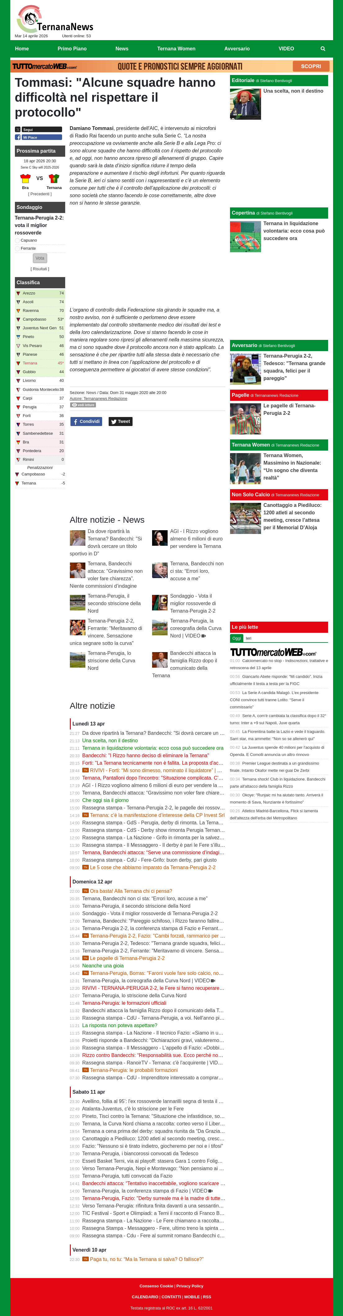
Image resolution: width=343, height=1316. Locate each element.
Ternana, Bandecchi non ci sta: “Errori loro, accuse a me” (197, 571)
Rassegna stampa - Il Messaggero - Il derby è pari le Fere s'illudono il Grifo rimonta (173, 845)
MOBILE (192, 1297)
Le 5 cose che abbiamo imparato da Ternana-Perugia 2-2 (148, 867)
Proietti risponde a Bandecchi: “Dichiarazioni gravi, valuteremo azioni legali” (165, 1040)
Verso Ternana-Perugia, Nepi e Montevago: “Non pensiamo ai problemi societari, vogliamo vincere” (191, 1168)
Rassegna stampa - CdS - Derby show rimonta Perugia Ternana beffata (160, 830)
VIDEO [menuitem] (286, 48)
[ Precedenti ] (40, 194)
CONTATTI (171, 1297)
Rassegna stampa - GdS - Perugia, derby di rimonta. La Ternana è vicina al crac (170, 822)
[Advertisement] (279, 296)
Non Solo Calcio (251, 494)
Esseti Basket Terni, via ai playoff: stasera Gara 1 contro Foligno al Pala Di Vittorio (172, 1161)
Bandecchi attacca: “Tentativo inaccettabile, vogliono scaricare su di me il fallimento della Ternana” (190, 1183)
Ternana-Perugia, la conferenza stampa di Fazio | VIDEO (144, 1190)
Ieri (248, 638)
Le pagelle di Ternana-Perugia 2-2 (123, 958)
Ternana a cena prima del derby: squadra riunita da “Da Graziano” (154, 1131)
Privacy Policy (189, 1286)
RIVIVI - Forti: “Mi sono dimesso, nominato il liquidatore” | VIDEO (157, 770)
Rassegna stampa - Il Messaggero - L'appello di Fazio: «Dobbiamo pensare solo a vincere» (182, 1047)
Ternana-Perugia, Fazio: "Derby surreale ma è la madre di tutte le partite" (162, 1198)
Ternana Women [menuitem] (176, 48)
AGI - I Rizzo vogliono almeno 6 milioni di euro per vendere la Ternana (196, 539)
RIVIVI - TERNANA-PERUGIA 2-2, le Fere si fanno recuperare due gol (159, 988)
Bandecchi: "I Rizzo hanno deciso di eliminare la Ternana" (145, 755)
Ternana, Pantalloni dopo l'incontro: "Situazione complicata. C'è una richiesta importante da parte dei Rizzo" (200, 778)
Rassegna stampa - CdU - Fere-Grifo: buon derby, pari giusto (149, 860)
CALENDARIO (145, 1297)
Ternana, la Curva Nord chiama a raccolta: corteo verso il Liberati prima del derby (171, 1123)
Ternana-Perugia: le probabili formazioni (130, 1070)
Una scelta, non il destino (110, 740)
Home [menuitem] (22, 48)
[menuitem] (323, 48)
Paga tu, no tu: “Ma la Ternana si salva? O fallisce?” (143, 1259)
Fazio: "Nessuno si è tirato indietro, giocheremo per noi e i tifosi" (152, 1146)
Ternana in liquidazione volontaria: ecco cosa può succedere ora (152, 748)
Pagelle (240, 395)
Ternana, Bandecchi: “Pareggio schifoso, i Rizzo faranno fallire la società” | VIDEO (172, 921)
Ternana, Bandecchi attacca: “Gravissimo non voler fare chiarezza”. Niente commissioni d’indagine (190, 792)
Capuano (29, 240)
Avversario (244, 345)
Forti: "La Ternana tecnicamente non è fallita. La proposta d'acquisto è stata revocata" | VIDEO (186, 763)
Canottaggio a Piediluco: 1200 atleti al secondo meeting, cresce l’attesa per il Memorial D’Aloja (186, 1138)
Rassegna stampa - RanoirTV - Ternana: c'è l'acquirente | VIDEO (153, 1062)
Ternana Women (251, 444)
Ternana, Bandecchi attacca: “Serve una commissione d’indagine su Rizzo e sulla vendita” (181, 852)
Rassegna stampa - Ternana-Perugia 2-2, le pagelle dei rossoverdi (155, 807)
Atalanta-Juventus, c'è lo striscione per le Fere (133, 1108)
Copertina (243, 212)
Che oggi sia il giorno (105, 800)
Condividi (86, 421)
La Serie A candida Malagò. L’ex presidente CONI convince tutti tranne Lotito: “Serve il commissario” (274, 699)
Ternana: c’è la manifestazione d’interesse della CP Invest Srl (153, 815)
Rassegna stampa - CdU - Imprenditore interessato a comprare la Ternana (164, 1077)
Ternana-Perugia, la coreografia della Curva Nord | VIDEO (195, 628)
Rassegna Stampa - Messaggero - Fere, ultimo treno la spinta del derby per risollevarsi (177, 1228)
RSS (207, 1297)
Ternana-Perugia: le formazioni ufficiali (124, 1003)
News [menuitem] (122, 48)
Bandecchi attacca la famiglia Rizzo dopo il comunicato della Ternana (158, 1010)
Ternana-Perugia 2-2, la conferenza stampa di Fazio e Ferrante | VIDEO (161, 928)
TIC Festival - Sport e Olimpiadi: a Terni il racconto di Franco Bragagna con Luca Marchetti (181, 1213)
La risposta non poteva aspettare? (119, 1025)
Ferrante (28, 248)
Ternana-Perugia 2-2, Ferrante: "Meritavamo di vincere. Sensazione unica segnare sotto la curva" (189, 950)
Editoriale (243, 80)
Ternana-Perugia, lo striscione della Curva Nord (111, 661)
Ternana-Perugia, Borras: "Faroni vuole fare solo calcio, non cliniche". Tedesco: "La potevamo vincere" (198, 973)
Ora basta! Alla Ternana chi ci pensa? (127, 891)
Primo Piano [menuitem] (72, 48)
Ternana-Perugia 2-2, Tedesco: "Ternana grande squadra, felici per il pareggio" (168, 943)
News (91, 392)
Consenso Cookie (156, 1286)
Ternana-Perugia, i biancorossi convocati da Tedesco (140, 1153)
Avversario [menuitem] (237, 48)
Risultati (40, 268)
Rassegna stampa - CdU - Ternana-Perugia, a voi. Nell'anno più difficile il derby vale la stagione (187, 1018)
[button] (40, 258)
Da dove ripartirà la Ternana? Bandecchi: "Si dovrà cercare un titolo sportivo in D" (171, 733)
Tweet (120, 421)
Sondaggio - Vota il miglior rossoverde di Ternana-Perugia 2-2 (193, 603)
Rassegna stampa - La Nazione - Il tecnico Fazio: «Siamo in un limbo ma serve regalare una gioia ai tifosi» (199, 1033)
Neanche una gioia (103, 965)
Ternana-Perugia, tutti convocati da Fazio (127, 1176)
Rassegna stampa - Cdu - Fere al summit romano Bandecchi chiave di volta (165, 1235)
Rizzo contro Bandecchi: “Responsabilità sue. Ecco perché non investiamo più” (169, 1055)
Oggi (236, 638)
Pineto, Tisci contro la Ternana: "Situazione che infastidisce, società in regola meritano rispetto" (186, 1116)
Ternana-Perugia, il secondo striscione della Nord (114, 603)
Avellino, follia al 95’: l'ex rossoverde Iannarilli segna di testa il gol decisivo (163, 1101)
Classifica (28, 282)
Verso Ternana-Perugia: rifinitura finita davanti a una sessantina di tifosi (160, 1205)
